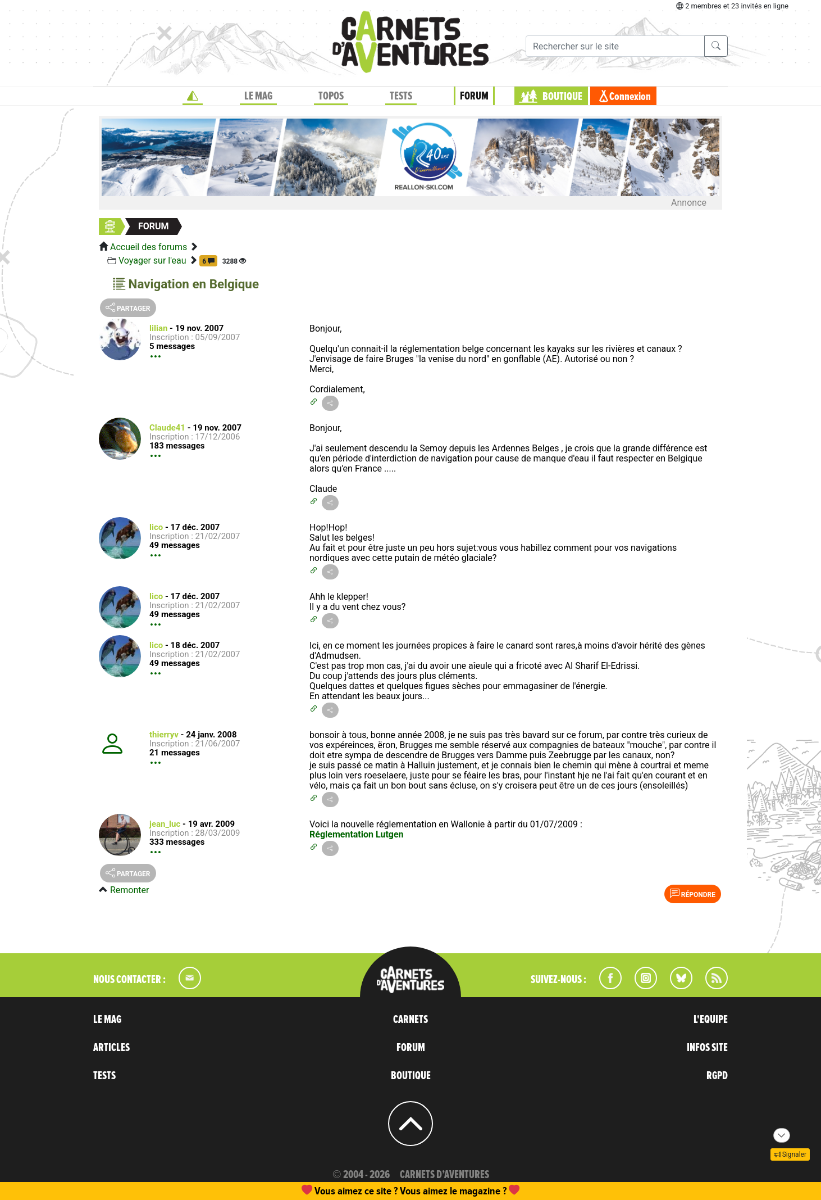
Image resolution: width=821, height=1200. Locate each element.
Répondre (692, 893)
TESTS (401, 96)
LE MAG (258, 96)
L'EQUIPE (711, 1019)
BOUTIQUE (562, 96)
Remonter (129, 890)
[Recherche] (615, 46)
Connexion (630, 96)
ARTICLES (111, 1047)
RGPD (717, 1075)
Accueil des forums (148, 247)
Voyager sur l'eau (152, 260)
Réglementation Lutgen (356, 834)
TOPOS (331, 96)
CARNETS (410, 1019)
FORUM (474, 96)
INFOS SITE (707, 1047)
